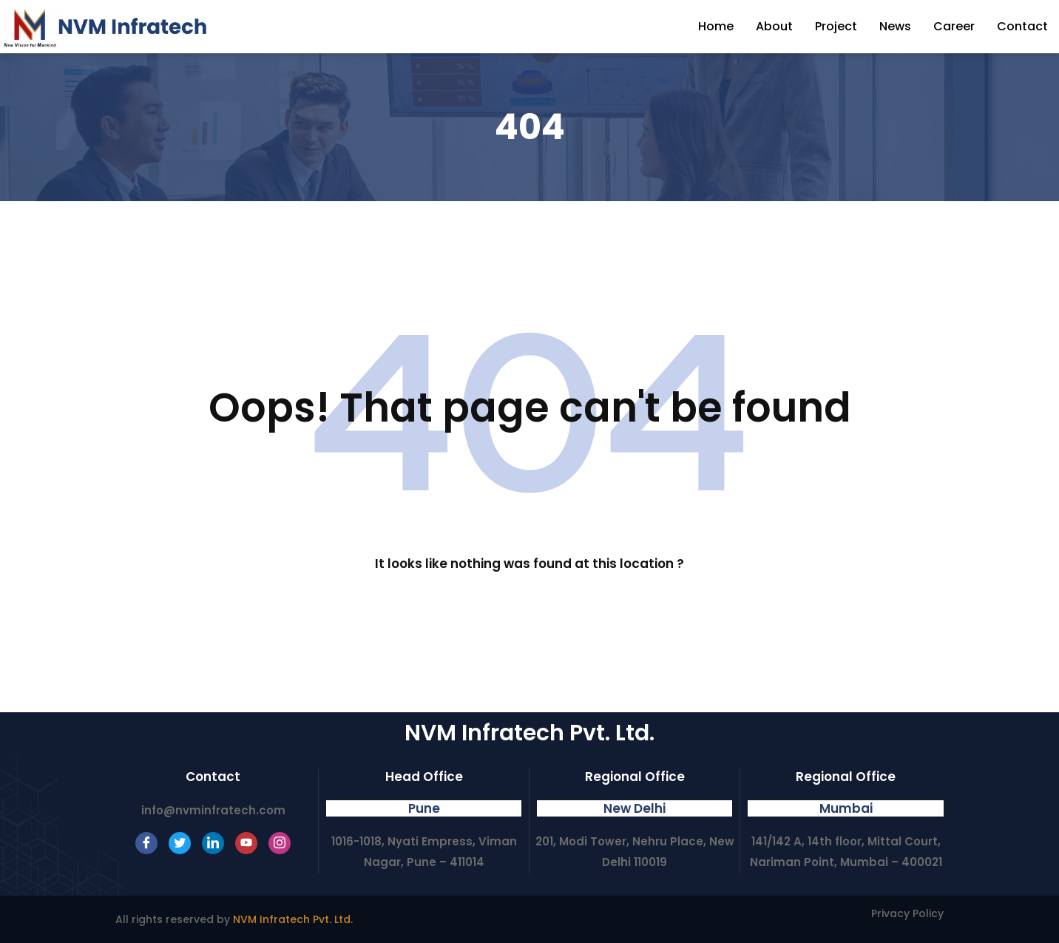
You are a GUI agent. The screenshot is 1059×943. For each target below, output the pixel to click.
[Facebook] (146, 843)
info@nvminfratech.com (213, 810)
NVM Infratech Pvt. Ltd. (293, 919)
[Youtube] (246, 843)
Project (836, 26)
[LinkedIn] (213, 843)
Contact (1022, 26)
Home (716, 26)
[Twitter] (180, 843)
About (774, 26)
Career (954, 26)
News (895, 26)
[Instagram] (279, 843)
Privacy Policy (907, 913)
